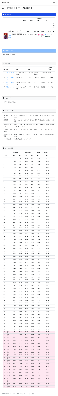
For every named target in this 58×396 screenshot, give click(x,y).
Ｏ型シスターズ (10, 87)
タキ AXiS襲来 (10, 36)
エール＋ (47, 34)
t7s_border (5, 2)
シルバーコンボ (10, 72)
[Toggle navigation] (54, 2)
